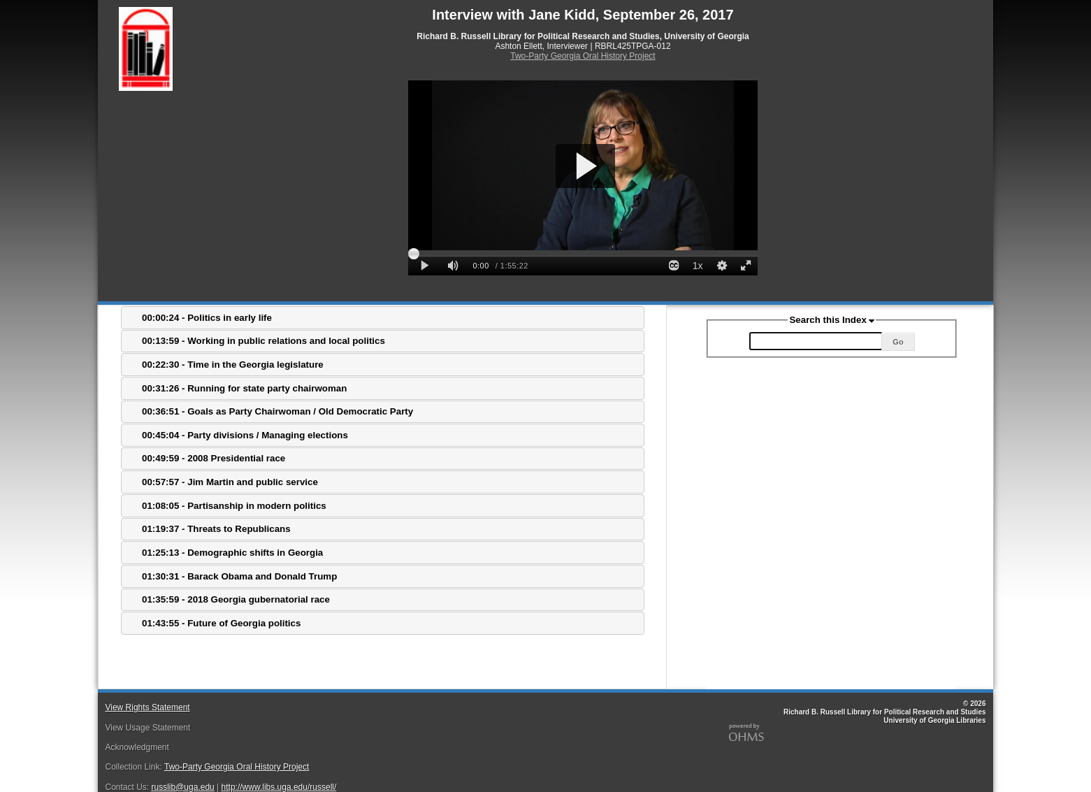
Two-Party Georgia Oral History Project (582, 56)
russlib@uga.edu (183, 787)
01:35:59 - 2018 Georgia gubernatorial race (236, 599)
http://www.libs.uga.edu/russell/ (279, 787)
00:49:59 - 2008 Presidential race (213, 458)
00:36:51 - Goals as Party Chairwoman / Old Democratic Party (277, 411)
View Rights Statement (147, 707)
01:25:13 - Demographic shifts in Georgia (232, 552)
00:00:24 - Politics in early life (207, 317)
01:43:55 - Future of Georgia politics (221, 623)
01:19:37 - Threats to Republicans (216, 529)
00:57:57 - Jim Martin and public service (230, 482)
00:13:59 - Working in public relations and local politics (263, 341)
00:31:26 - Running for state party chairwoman (244, 388)
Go (898, 342)
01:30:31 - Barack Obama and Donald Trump (239, 576)
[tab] (382, 317)
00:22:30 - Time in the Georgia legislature (233, 364)
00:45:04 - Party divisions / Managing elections (245, 435)
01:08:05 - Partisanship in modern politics (234, 506)
